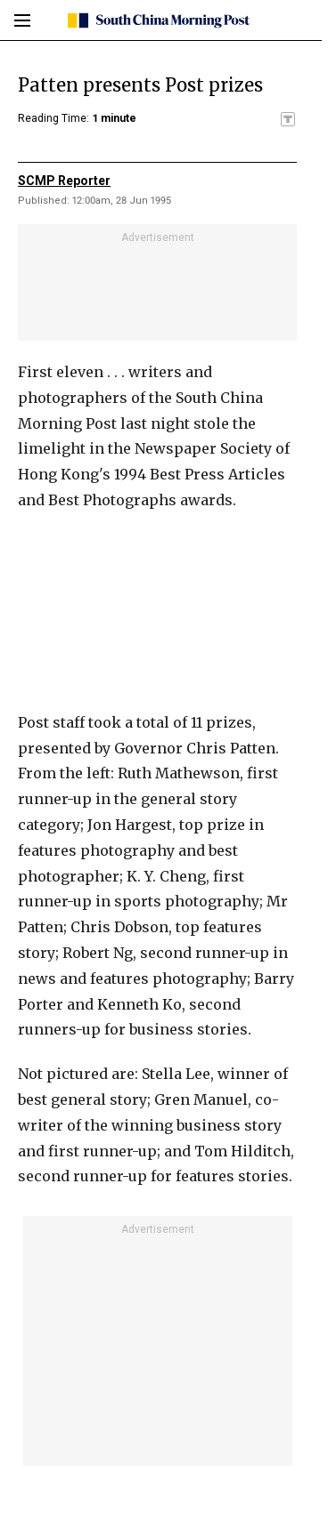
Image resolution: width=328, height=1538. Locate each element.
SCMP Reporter (64, 180)
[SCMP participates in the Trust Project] (288, 119)
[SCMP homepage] (157, 20)
